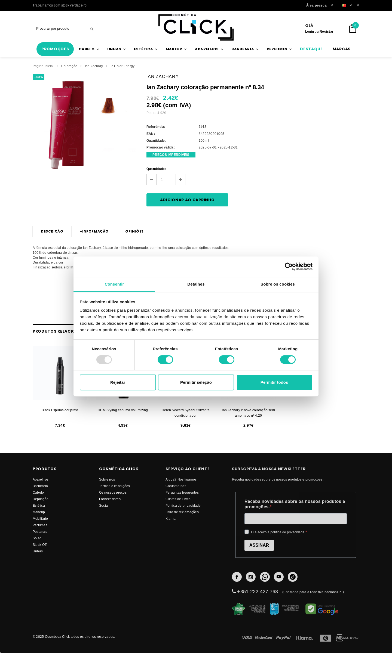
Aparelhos (40, 479)
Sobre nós (107, 479)
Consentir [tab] (114, 284)
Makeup (39, 512)
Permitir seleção (196, 382)
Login (309, 31)
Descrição (52, 231)
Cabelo (38, 492)
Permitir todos (274, 382)
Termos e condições (114, 486)
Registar (326, 31)
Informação (94, 231)
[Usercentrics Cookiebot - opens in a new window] (289, 266)
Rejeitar (117, 382)
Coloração (69, 66)
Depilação (40, 499)
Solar (37, 538)
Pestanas (40, 532)
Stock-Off (40, 545)
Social (104, 505)
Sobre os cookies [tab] (278, 284)
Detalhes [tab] (195, 284)
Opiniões (134, 231)
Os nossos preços (113, 492)
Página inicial (43, 66)
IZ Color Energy (123, 66)
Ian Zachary (94, 66)
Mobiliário (40, 518)
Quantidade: (156, 169)
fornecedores (110, 499)
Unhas (38, 551)
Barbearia (40, 486)
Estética (39, 505)
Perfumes (40, 525)
